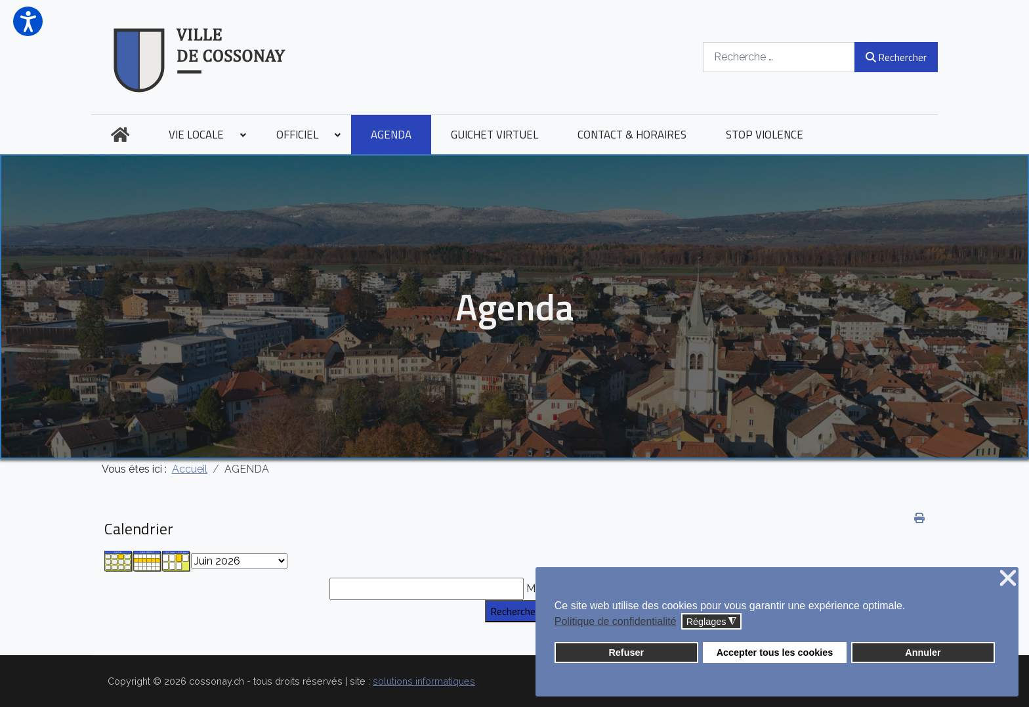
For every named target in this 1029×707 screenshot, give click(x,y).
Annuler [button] (922, 652)
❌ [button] (1008, 578)
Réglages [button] (711, 622)
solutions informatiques (424, 681)
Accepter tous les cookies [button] (775, 652)
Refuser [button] (626, 652)
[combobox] (779, 57)
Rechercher (896, 57)
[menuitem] (120, 134)
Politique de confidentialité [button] (616, 621)
